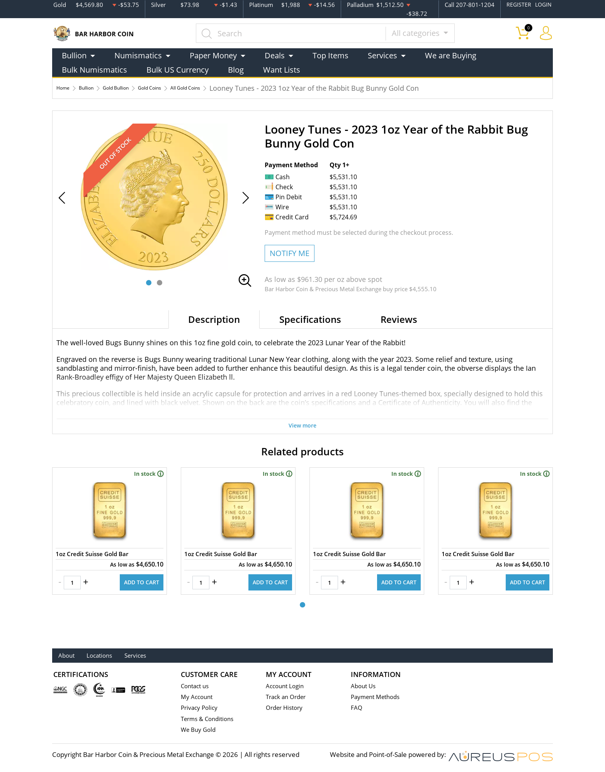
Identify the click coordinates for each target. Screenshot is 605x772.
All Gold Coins (235, 87)
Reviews (399, 318)
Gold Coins (185, 87)
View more (302, 424)
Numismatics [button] (138, 54)
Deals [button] (275, 54)
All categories (426, 32)
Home (66, 87)
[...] (301, 32)
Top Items (330, 54)
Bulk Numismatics (94, 69)
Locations (120, 655)
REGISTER (517, 4)
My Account (198, 697)
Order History (287, 708)
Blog (236, 69)
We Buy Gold (200, 730)
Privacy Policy (201, 708)
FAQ (357, 708)
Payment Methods (378, 697)
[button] (148, 282)
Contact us (196, 686)
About (72, 655)
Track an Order (288, 697)
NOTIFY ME (289, 252)
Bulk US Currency (177, 69)
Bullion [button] (74, 54)
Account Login (287, 686)
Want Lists (281, 69)
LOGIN (543, 4)
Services (171, 655)
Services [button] (382, 54)
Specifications (310, 318)
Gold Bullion (138, 87)
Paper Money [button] (213, 54)
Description (214, 318)
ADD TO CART (136, 597)
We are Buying (450, 54)
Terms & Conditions (210, 719)
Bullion (97, 87)
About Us (364, 686)
